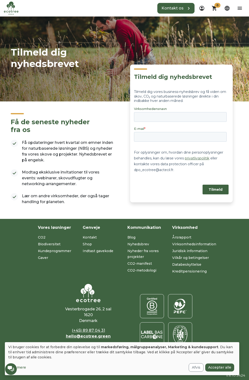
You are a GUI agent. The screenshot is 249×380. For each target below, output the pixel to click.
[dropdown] (201, 8)
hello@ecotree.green (88, 336)
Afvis (196, 367)
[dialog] (122, 358)
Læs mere (17, 367)
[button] (176, 8)
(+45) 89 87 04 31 (88, 330)
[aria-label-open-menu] (239, 8)
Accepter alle (219, 367)
